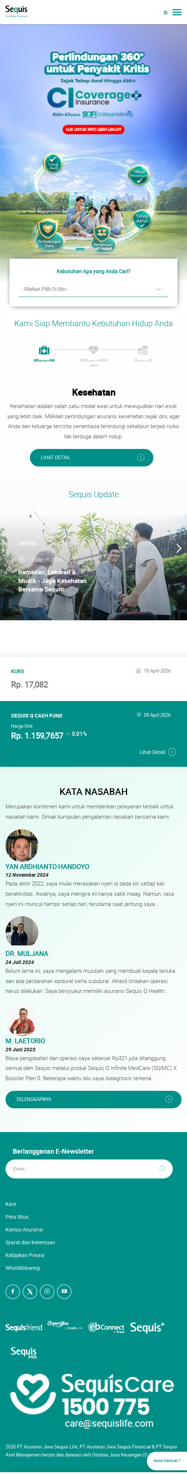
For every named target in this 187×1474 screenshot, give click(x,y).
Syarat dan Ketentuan (30, 1242)
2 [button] (92, 251)
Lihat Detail (55, 457)
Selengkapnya (33, 1099)
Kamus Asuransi (24, 1229)
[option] (93, 152)
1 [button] (79, 251)
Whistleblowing (22, 1267)
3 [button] (106, 251)
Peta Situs (16, 1216)
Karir (10, 1203)
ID (166, 12)
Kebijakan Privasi (24, 1255)
